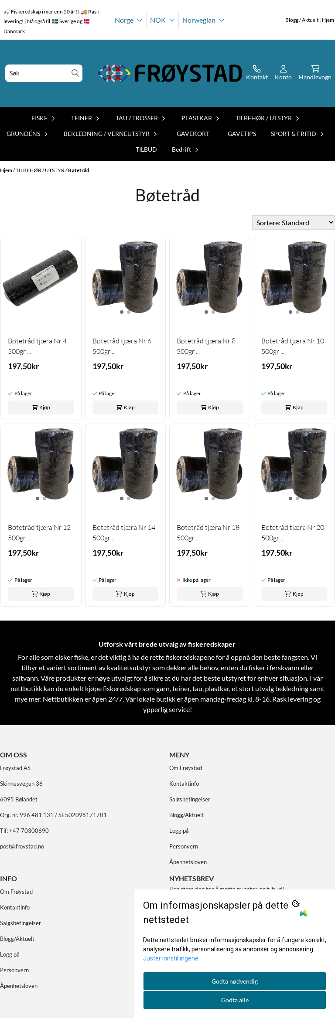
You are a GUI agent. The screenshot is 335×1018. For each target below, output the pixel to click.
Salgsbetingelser (189, 799)
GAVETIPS (242, 133)
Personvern (183, 846)
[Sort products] (293, 222)
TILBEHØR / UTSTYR (40, 170)
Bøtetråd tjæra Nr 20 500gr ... (292, 532)
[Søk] (43, 73)
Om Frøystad (185, 767)
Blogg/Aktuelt (186, 814)
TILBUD (146, 149)
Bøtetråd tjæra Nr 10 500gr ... (292, 346)
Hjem (6, 170)
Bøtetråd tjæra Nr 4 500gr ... (37, 346)
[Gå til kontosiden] (257, 73)
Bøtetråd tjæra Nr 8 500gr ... (206, 346)
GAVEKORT (193, 133)
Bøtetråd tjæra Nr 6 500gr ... (121, 346)
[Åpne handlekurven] (315, 73)
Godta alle (235, 1000)
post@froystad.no (22, 846)
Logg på (179, 830)
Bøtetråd (78, 170)
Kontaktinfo (184, 783)
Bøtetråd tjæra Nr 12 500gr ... (39, 532)
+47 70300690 (29, 830)
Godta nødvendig (235, 981)
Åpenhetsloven (188, 862)
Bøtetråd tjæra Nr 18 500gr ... (208, 532)
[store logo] (170, 73)
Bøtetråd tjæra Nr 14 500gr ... (123, 532)
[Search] (75, 73)
